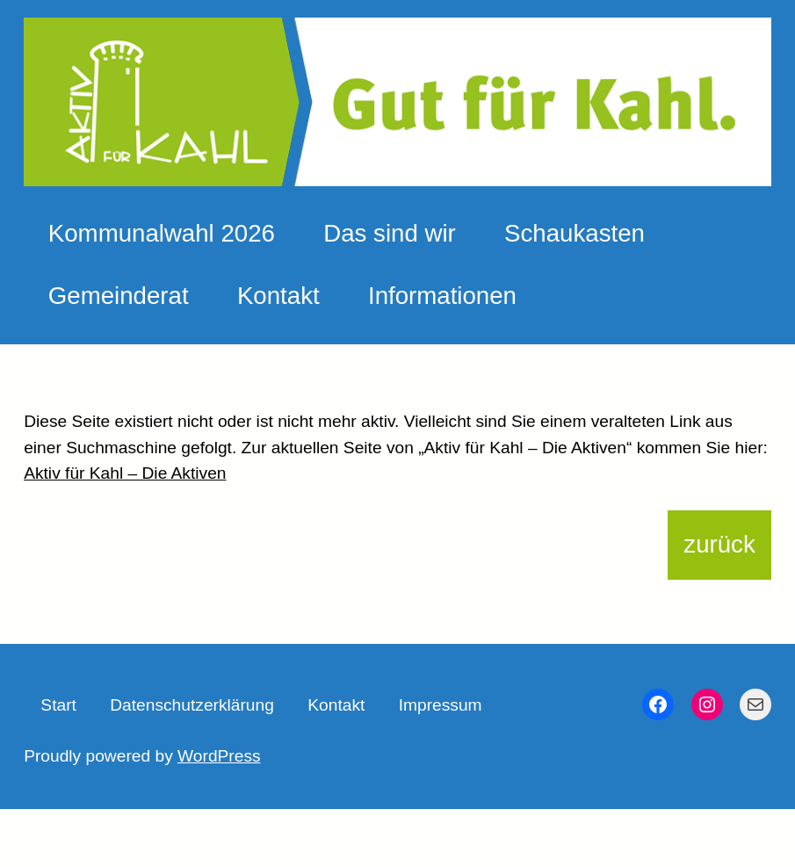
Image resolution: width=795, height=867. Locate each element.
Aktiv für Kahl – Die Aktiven (125, 473)
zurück (719, 544)
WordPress (219, 756)
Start (58, 705)
